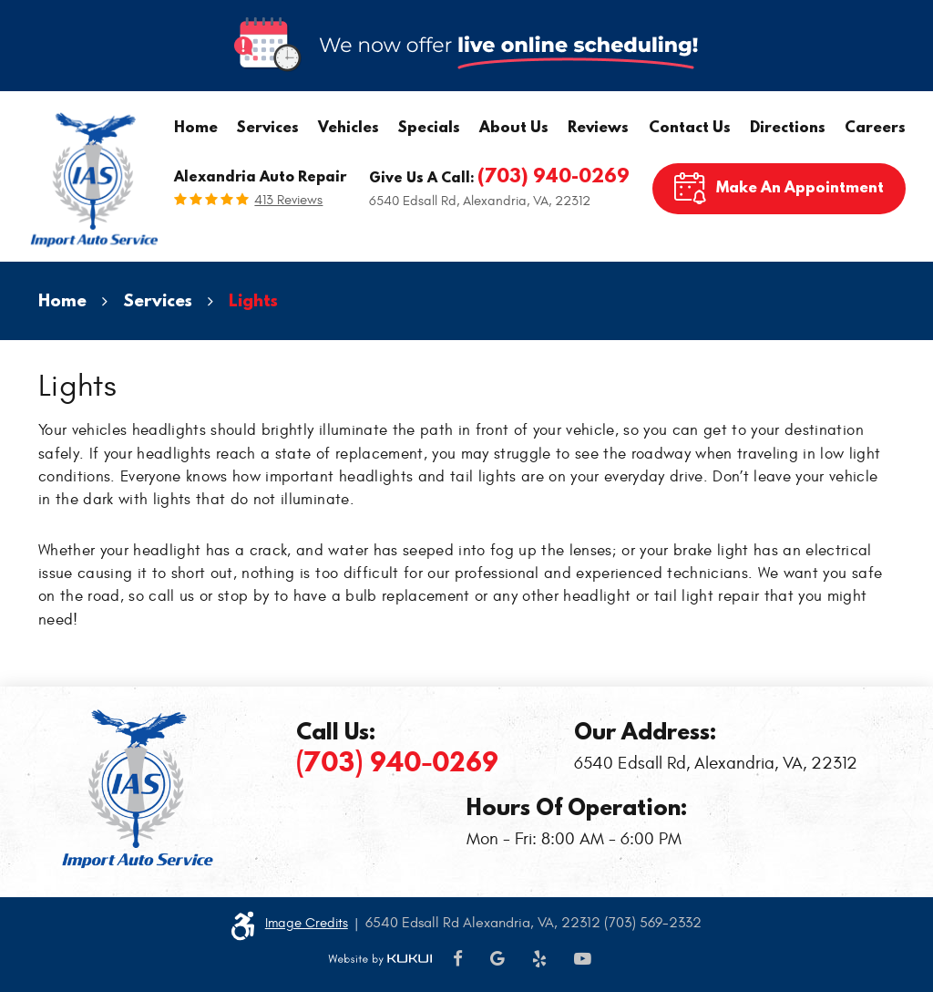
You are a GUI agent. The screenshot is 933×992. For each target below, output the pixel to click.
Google (497, 959)
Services (268, 126)
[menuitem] (196, 127)
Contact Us (690, 126)
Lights (253, 300)
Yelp (539, 959)
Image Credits (306, 923)
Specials (429, 126)
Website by (380, 960)
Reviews (598, 126)
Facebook (458, 959)
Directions (787, 126)
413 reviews (288, 200)
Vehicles (348, 126)
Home (196, 126)
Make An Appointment (800, 186)
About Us (514, 126)
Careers (875, 126)
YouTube (582, 959)
